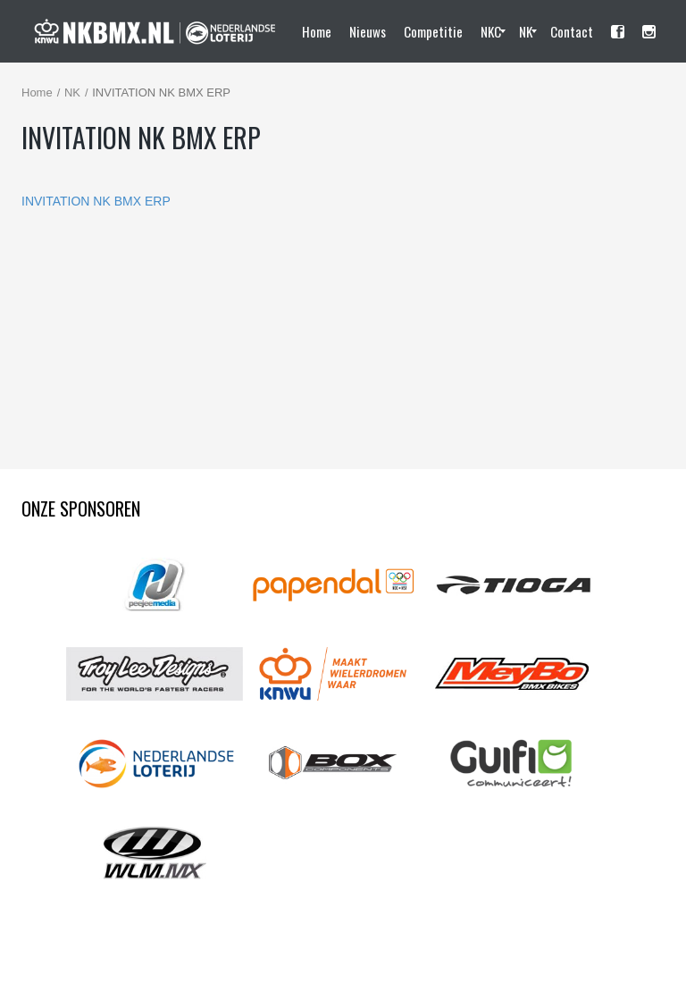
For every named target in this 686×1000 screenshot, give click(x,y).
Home (37, 92)
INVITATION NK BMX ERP (96, 201)
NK (72, 92)
